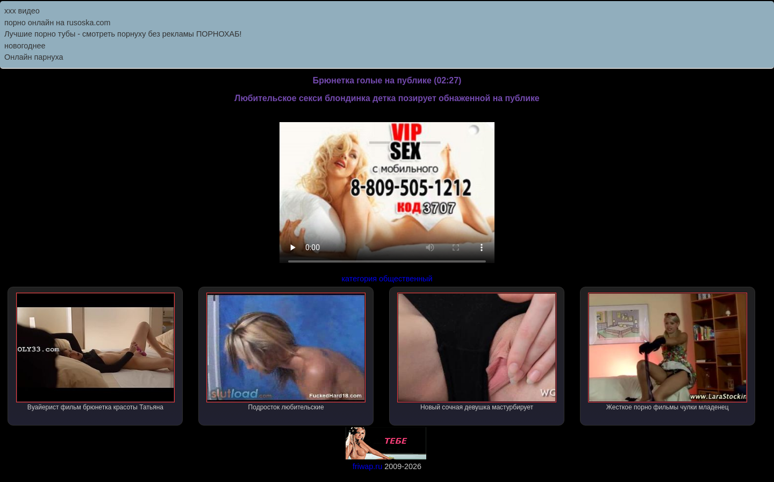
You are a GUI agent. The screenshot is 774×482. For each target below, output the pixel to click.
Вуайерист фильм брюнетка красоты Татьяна (95, 352)
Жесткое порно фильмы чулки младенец (667, 352)
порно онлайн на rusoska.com (57, 22)
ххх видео (22, 10)
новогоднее (24, 45)
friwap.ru (367, 466)
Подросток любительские (286, 352)
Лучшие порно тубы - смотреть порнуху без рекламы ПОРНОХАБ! (123, 34)
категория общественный (387, 278)
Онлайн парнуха (33, 57)
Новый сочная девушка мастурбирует (476, 352)
